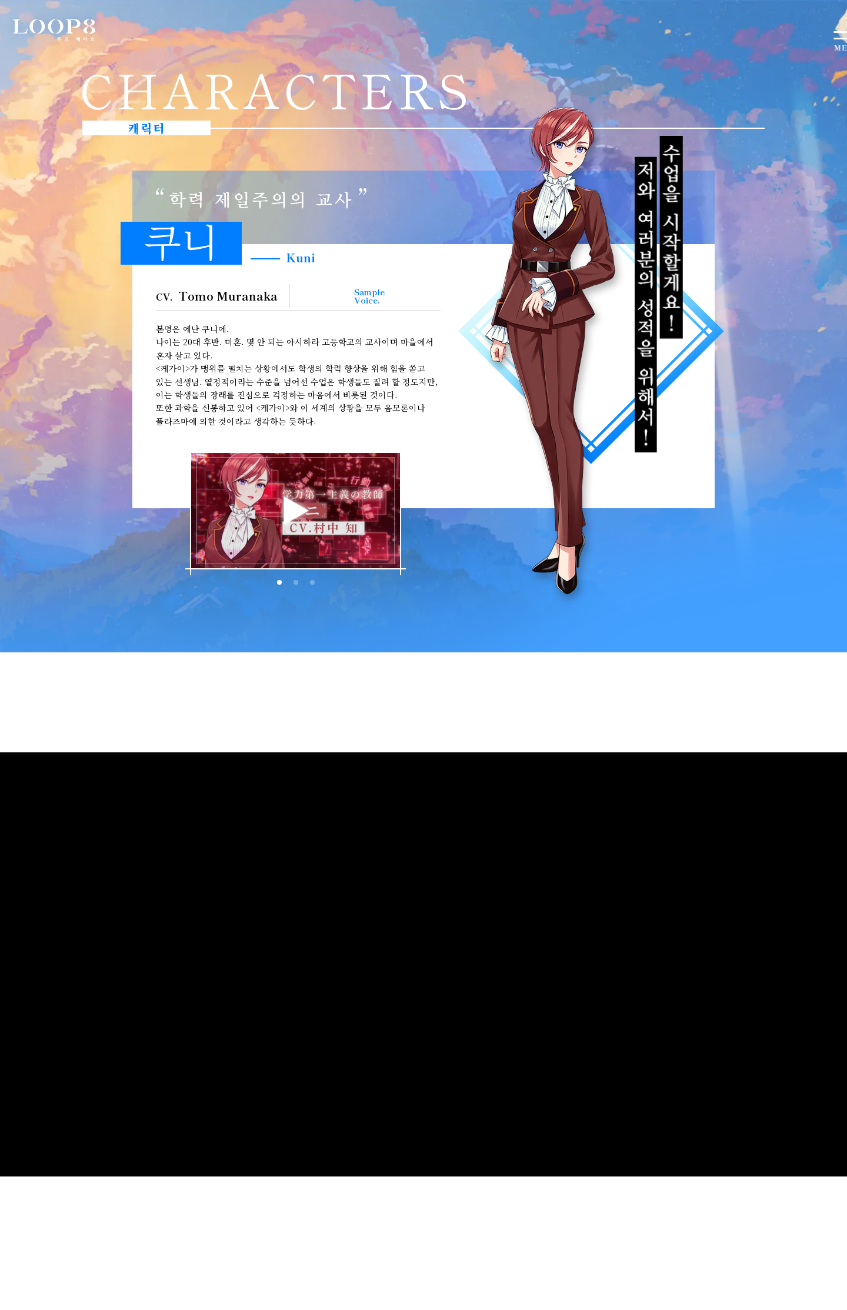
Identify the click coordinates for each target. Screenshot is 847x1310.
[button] (401, 515)
